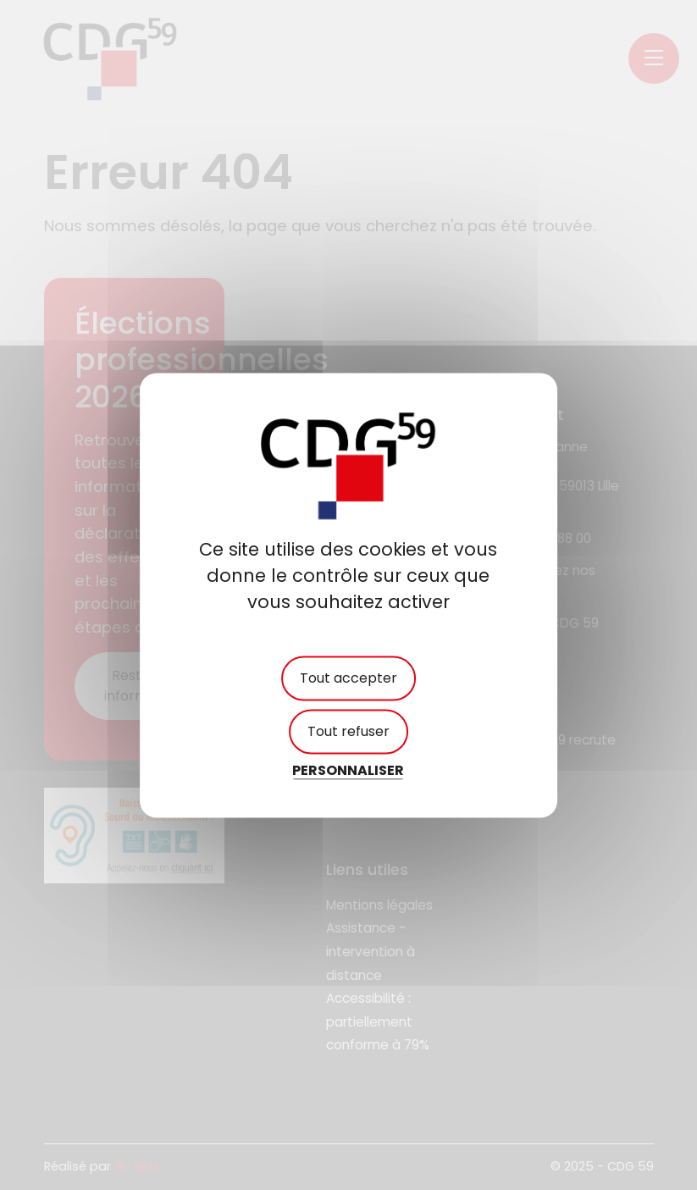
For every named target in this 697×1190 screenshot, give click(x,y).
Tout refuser (348, 732)
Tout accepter (348, 678)
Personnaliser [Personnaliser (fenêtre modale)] (348, 771)
